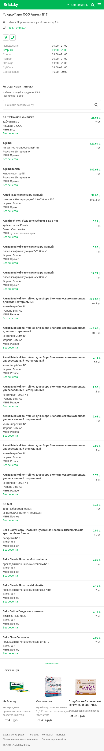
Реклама (34, 734)
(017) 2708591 (18, 28)
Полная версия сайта (54, 739)
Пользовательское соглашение (20, 739)
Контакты (47, 734)
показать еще (52, 663)
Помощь (60, 734)
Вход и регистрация (14, 734)
